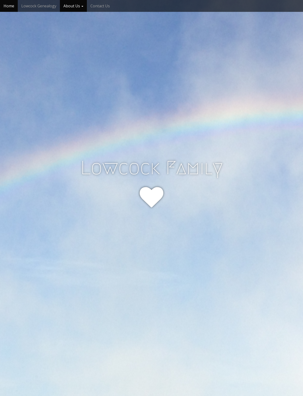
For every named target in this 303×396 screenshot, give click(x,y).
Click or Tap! (151, 233)
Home (9, 6)
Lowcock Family (151, 168)
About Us (73, 6)
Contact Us (100, 6)
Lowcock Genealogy (38, 6)
